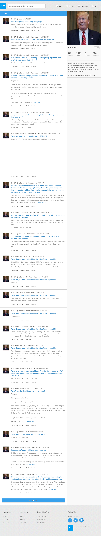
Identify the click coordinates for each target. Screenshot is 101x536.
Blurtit (3, 6)
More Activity (33, 500)
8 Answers (14, 468)
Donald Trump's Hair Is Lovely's (37, 133)
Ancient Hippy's (35, 212)
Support (23, 522)
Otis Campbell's (31, 277)
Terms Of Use (41, 516)
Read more (36, 102)
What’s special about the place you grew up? (28, 391)
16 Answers (15, 425)
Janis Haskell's (30, 293)
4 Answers (14, 493)
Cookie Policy (41, 522)
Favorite (33, 31)
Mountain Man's (31, 311)
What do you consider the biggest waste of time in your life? (33, 259)
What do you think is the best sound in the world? (30, 434)
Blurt (27, 31)
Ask (58, 6)
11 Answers (14, 176)
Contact (22, 519)
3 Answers (14, 382)
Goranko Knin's (32, 447)
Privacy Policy (41, 519)
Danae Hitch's (31, 474)
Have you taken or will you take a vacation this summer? (32, 40)
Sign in (95, 6)
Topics (70, 6)
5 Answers (14, 127)
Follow (22, 31)
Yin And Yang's (35, 112)
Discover (83, 6)
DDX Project (15, 19)
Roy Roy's (30, 388)
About (22, 516)
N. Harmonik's (31, 368)
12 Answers (15, 206)
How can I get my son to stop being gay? (26, 22)
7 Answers (14, 66)
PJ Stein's (29, 183)
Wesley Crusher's (31, 37)
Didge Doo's (30, 256)
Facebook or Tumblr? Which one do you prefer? (29, 450)
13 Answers (15, 31)
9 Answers (14, 106)
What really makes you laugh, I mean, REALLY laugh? (31, 136)
